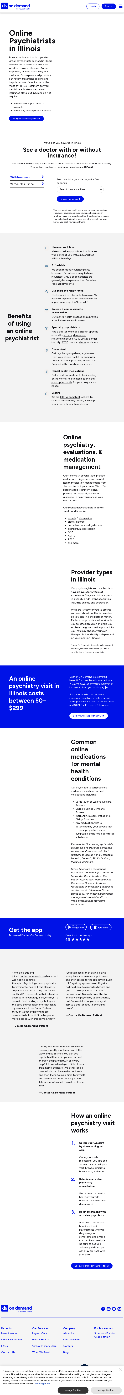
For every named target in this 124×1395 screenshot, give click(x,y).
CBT (76, 338)
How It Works (9, 1345)
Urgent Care (39, 1345)
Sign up (108, 6)
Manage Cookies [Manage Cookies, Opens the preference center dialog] (73, 1390)
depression (79, 335)
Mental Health (40, 1352)
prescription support (75, 493)
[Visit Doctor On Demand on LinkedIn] (109, 1321)
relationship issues (62, 338)
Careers (68, 1358)
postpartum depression (81, 528)
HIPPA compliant (70, 396)
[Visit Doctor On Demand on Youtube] (114, 1321)
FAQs (4, 1358)
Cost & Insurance (11, 1352)
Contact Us (8, 1364)
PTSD (65, 342)
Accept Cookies (106, 1390)
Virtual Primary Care (44, 1358)
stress (82, 342)
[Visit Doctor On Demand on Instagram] (119, 1321)
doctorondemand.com (33, 988)
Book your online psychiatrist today (92, 1278)
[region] (62, 1380)
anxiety (68, 335)
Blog (66, 1364)
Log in (93, 6)
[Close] (121, 1369)
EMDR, (84, 338)
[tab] (27, 177)
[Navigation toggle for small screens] (121, 6)
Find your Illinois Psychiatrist (26, 118)
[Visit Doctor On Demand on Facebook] (103, 1321)
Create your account (70, 199)
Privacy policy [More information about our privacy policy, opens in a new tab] (42, 1383)
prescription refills (62, 382)
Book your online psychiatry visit (88, 727)
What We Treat (41, 1364)
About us (68, 1345)
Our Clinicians (71, 1352)
